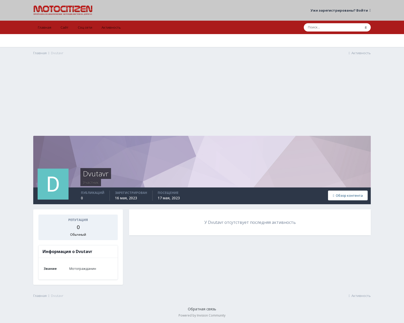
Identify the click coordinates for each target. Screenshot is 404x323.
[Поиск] (332, 27)
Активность (111, 27)
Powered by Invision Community (202, 315)
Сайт (65, 27)
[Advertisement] (202, 100)
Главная (44, 27)
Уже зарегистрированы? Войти (340, 10)
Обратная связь (202, 308)
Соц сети (85, 27)
